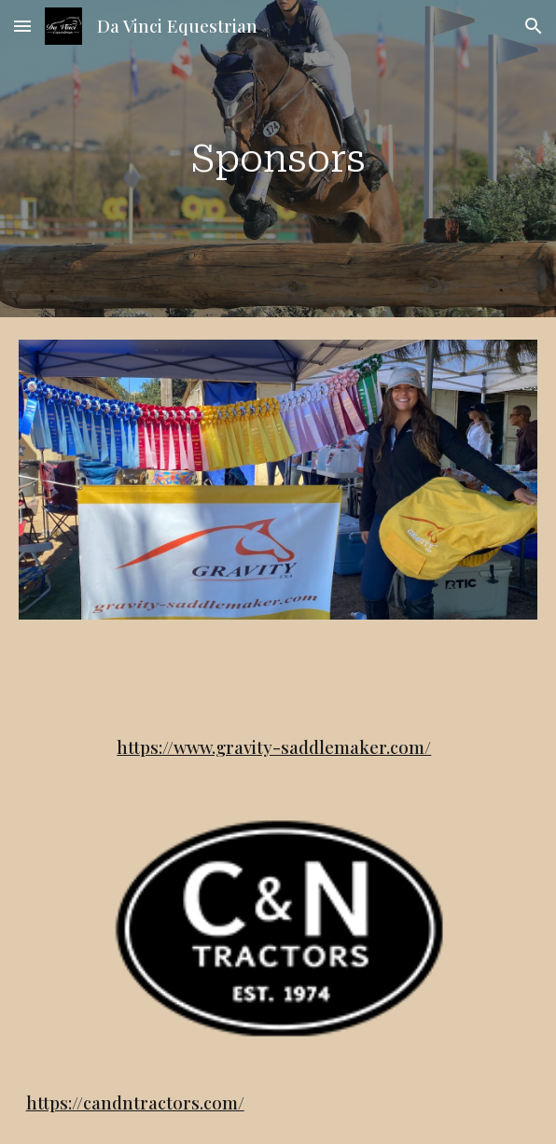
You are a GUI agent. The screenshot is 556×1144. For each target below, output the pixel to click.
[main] (278, 158)
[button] (22, 25)
